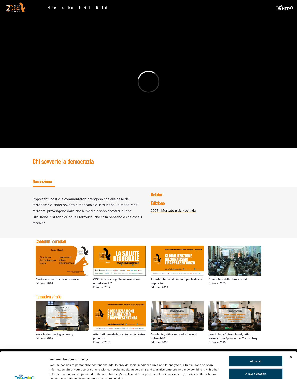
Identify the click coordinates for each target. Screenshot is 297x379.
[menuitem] (52, 7)
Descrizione (42, 181)
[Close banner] (291, 332)
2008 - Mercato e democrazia (173, 210)
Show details (58, 371)
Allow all (256, 336)
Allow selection (255, 348)
